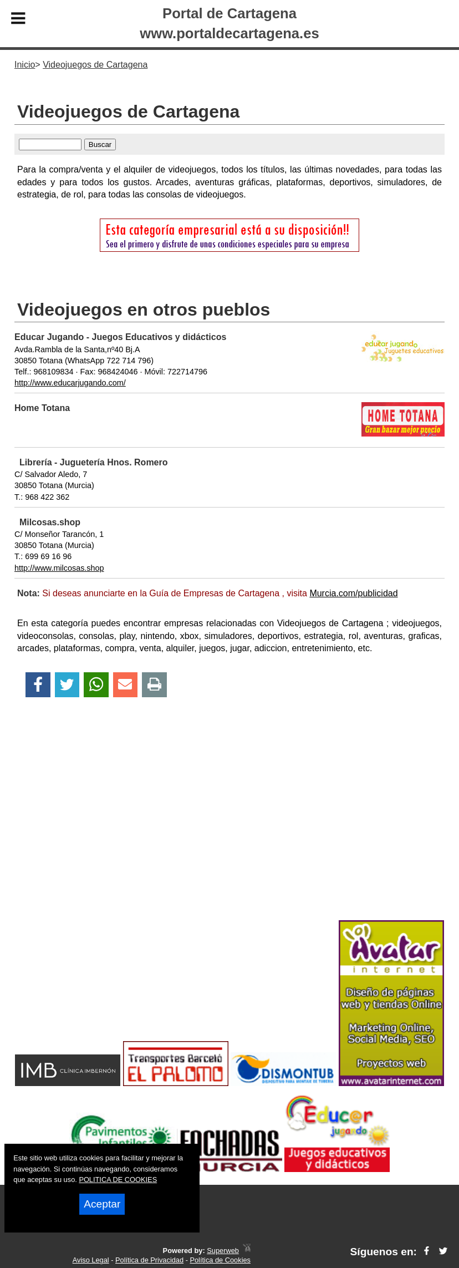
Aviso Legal (91, 1260)
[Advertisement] (229, 828)
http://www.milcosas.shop (59, 568)
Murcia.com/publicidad (353, 593)
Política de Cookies (220, 1260)
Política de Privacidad (149, 1260)
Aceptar (102, 1204)
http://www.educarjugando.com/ (70, 382)
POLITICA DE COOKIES (118, 1179)
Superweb (223, 1250)
